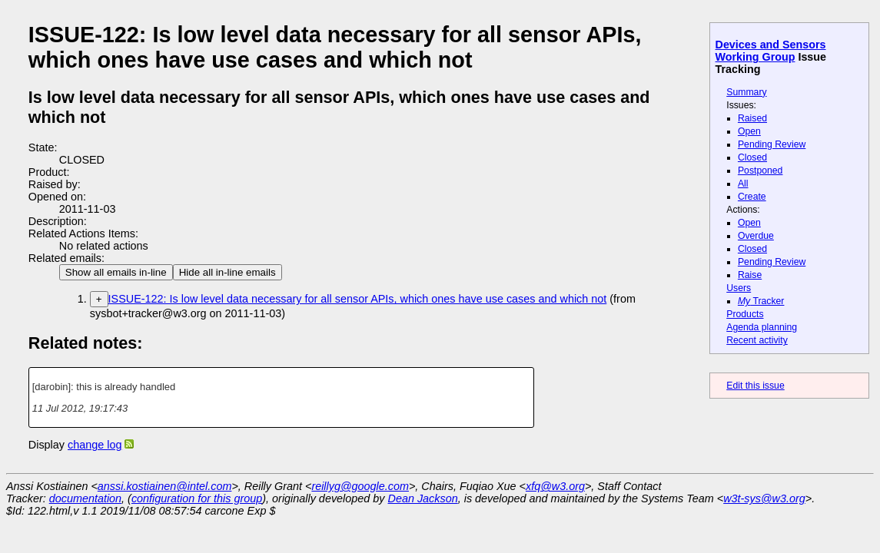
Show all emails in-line (116, 272)
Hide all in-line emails (227, 272)
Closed (752, 157)
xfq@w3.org (555, 486)
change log (94, 445)
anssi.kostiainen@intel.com (165, 486)
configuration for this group (196, 498)
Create (752, 196)
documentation (85, 498)
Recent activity (757, 340)
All (743, 183)
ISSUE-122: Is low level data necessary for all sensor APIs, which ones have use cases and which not (357, 299)
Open (749, 131)
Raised (752, 118)
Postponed (760, 170)
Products (744, 314)
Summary (746, 92)
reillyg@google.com (360, 486)
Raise (750, 275)
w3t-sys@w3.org (764, 498)
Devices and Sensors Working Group (771, 50)
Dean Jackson (423, 498)
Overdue (756, 235)
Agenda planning (761, 327)
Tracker (761, 301)
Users (738, 288)
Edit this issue (755, 385)
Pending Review (771, 144)
